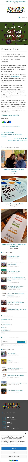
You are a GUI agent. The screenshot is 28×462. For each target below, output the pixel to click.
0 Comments (16, 258)
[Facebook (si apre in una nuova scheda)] (15, 3)
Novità (16, 49)
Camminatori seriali (5, 319)
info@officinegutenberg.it (20, 1)
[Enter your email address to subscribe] (14, 342)
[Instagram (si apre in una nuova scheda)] (17, 3)
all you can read (7, 126)
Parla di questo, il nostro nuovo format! (16, 309)
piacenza (18, 126)
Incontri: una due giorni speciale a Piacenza (14, 170)
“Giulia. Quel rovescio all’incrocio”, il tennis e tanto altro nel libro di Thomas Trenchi (16, 279)
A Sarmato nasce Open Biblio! (14, 204)
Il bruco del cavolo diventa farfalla (15, 375)
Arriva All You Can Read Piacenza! (17, 40)
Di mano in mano (15, 76)
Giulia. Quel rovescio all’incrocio (15, 390)
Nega (14, 452)
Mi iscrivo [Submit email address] (21, 341)
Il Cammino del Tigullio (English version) (17, 383)
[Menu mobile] (23, 17)
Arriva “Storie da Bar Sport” (13, 271)
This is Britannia (11, 353)
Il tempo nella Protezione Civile (14, 368)
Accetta (14, 448)
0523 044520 (10, 1)
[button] (26, 433)
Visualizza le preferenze (14, 456)
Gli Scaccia (9, 360)
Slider (2, 332)
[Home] (3, 40)
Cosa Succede (4, 322)
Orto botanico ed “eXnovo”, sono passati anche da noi (14, 245)
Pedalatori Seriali (5, 330)
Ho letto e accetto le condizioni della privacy (12, 345)
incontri (13, 126)
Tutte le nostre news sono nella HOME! (10, 115)
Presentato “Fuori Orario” (13, 256)
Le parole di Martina (6, 324)
